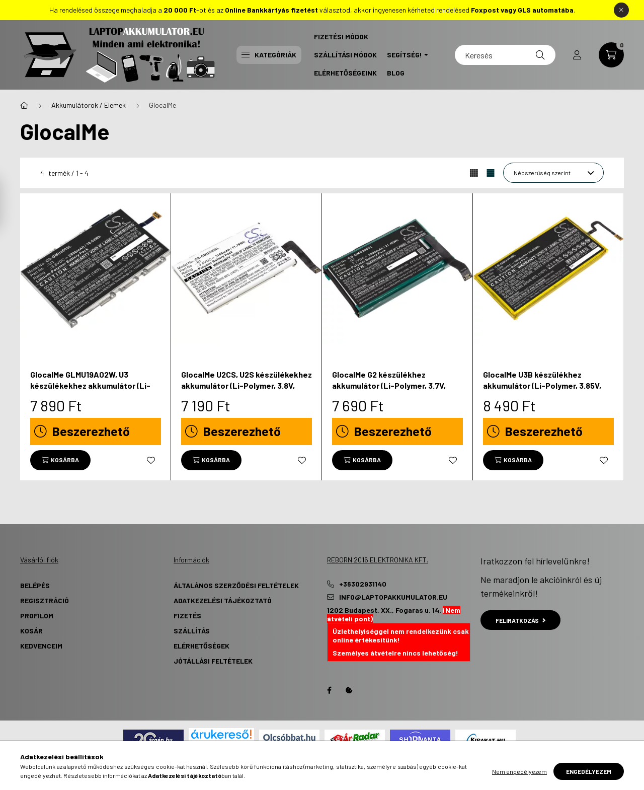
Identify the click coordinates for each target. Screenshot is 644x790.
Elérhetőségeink (345, 72)
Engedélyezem (588, 771)
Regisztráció (44, 600)
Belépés (35, 585)
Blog (396, 72)
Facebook (329, 690)
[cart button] (611, 54)
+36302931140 (362, 584)
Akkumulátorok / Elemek (88, 105)
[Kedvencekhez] (151, 460)
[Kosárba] (60, 460)
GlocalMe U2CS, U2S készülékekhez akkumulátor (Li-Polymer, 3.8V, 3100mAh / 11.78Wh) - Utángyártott (246, 386)
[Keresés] (505, 55)
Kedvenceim (41, 645)
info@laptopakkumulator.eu (393, 597)
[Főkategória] (24, 105)
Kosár (31, 630)
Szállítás (192, 630)
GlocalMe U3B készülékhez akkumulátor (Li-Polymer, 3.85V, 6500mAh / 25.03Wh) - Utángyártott (542, 391)
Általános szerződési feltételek (236, 585)
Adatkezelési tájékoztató (223, 600)
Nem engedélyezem (519, 771)
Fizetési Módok (341, 36)
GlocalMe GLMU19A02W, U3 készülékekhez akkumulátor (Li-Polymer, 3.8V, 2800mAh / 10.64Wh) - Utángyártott (94, 391)
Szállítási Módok (345, 54)
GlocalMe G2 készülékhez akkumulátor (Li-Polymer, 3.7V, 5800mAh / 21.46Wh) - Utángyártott (389, 391)
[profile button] (577, 54)
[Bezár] (621, 10)
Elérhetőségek (201, 645)
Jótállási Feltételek (213, 661)
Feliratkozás (520, 620)
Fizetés (187, 615)
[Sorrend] (553, 173)
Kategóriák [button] (269, 54)
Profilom (36, 615)
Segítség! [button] (404, 54)
